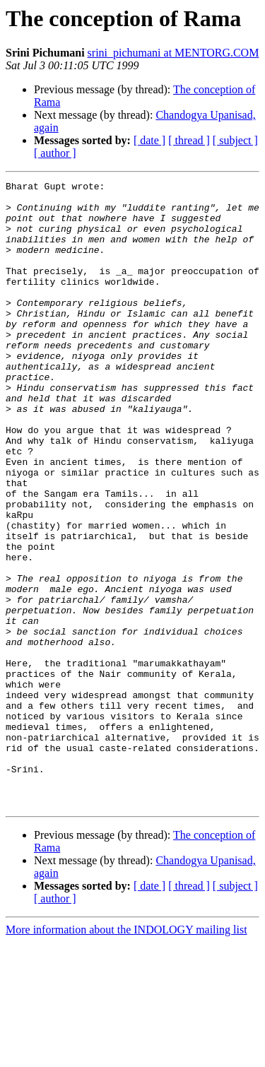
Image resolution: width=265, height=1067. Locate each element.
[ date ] (149, 140)
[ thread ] (189, 140)
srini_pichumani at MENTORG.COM (173, 53)
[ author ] (55, 153)
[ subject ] (235, 140)
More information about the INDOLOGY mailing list (126, 1055)
